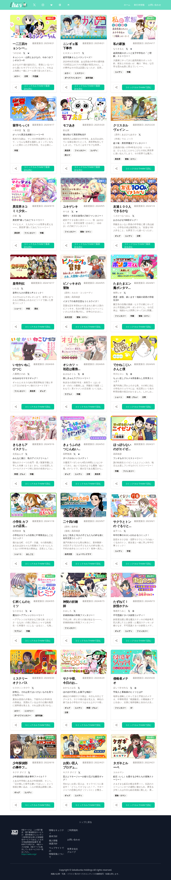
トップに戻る (85, 822)
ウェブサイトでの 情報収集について (56, 852)
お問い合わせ (154, 4)
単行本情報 (139, 4)
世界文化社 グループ (72, 850)
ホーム (127, 4)
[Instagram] (43, 5)
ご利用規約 (72, 830)
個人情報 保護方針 (53, 842)
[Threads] (60, 5)
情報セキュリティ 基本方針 (56, 833)
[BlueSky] (51, 5)
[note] (68, 5)
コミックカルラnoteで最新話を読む (37, 87)
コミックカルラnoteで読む (138, 87)
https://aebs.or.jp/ (29, 854)
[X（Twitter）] (34, 5)
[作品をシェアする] (16, 87)
